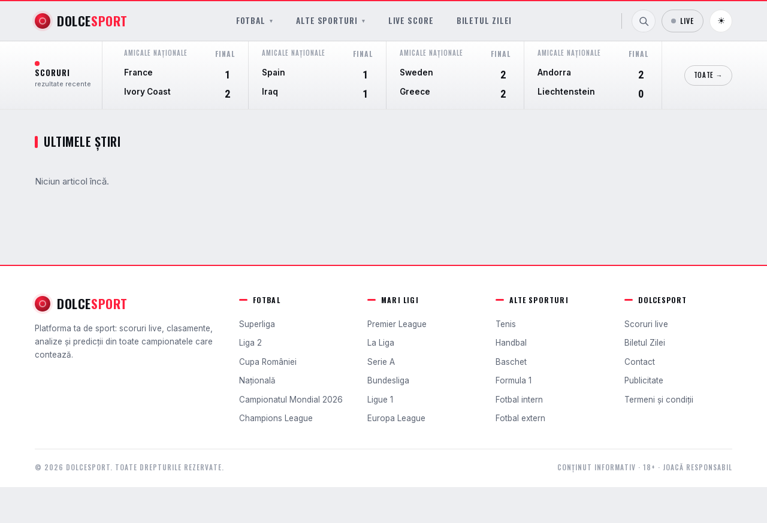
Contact (639, 362)
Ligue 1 (380, 399)
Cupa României (268, 362)
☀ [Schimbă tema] (721, 21)
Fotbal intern (519, 399)
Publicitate (643, 380)
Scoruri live (646, 324)
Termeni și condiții (658, 399)
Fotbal (254, 20)
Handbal (511, 342)
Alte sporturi (331, 20)
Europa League (396, 418)
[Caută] (643, 21)
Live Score (411, 20)
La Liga (380, 342)
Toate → (708, 75)
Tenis (506, 324)
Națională (257, 380)
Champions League (276, 418)
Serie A (381, 362)
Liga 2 (250, 342)
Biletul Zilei (484, 20)
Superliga (257, 324)
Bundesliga (388, 380)
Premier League (397, 324)
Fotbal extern (520, 418)
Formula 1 (514, 380)
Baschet (511, 362)
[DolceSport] (81, 21)
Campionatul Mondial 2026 (291, 399)
